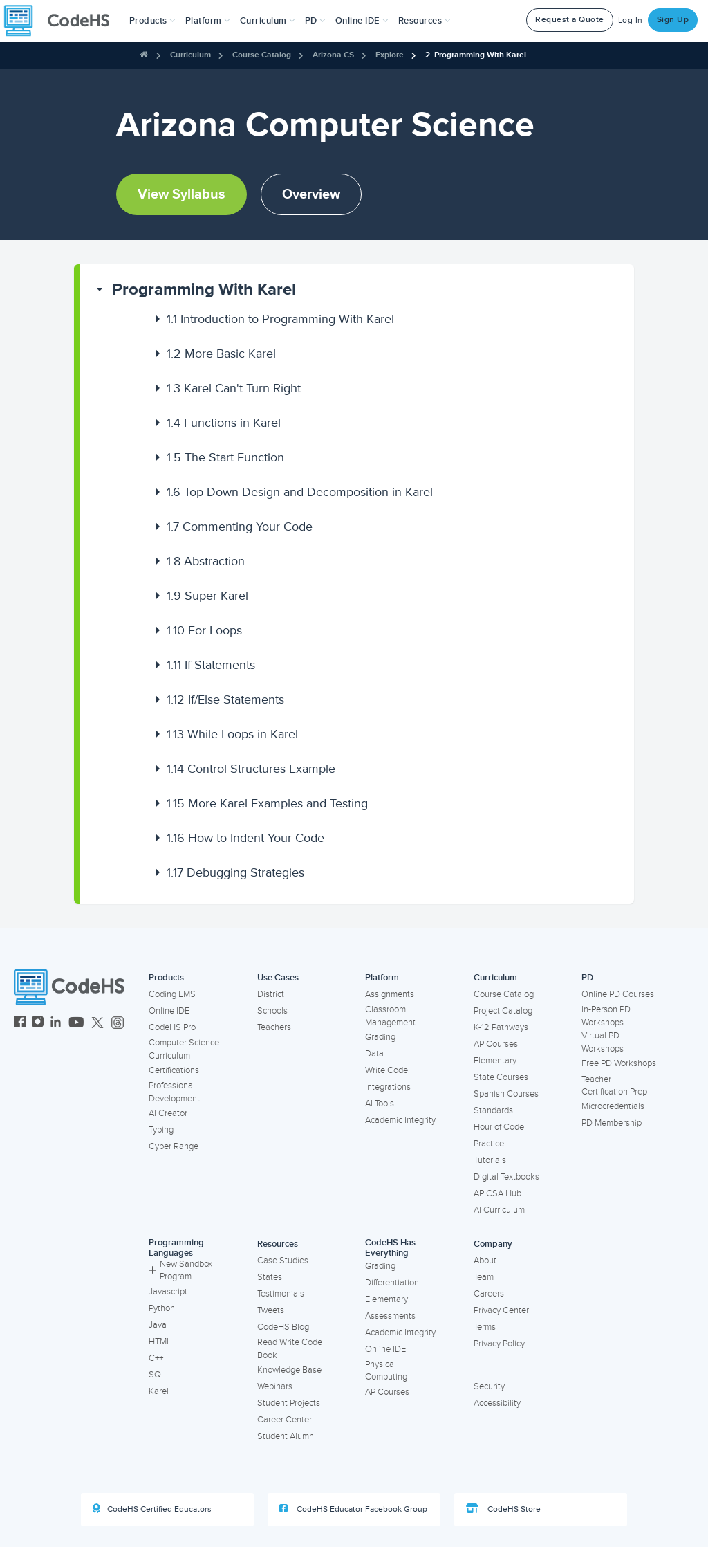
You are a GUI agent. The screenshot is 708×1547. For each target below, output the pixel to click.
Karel (159, 1391)
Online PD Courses (617, 994)
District (270, 994)
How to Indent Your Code (245, 837)
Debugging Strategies (235, 872)
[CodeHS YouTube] (76, 1024)
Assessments (390, 1315)
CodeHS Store (503, 1508)
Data (374, 1053)
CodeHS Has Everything (390, 1248)
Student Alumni (286, 1436)
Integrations (388, 1086)
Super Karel (207, 595)
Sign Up (673, 20)
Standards (493, 1110)
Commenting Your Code (240, 526)
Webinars (274, 1386)
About (485, 1260)
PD (587, 977)
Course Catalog (261, 55)
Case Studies (282, 1260)
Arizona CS (333, 55)
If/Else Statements (225, 699)
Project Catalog (503, 1010)
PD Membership (611, 1122)
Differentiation (392, 1282)
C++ (156, 1358)
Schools (272, 1010)
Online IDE (169, 1010)
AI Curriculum (499, 1210)
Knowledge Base (289, 1369)
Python (162, 1308)
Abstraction (206, 561)
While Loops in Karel (232, 734)
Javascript (168, 1291)
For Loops (204, 630)
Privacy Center (501, 1310)
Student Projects (288, 1403)
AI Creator (168, 1113)
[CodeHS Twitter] (97, 1024)
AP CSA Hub (497, 1193)
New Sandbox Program (180, 1270)
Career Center (284, 1419)
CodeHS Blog (283, 1327)
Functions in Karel (224, 422)
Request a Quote (569, 20)
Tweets (270, 1310)
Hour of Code (499, 1127)
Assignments (389, 994)
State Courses (501, 1077)
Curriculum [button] (267, 20)
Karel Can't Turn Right (234, 388)
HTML (160, 1341)
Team (484, 1277)
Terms (485, 1327)
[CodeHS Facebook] (20, 1024)
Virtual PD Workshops (602, 1042)
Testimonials (280, 1293)
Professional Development (174, 1092)
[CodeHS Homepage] (62, 21)
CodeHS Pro (172, 1027)
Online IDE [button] (362, 20)
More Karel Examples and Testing (267, 803)
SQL (157, 1374)
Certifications (174, 1070)
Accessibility (497, 1403)
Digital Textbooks (506, 1176)
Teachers (274, 1027)
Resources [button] (424, 20)
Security (489, 1386)
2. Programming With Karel (475, 55)
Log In (630, 20)
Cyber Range (173, 1146)
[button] (152, 21)
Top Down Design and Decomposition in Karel (300, 492)
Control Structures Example (251, 768)
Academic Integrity (400, 1120)
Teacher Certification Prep (614, 1086)
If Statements (211, 664)
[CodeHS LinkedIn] (56, 1024)
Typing (161, 1129)
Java (158, 1324)
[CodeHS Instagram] (38, 1024)
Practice (489, 1143)
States (269, 1277)
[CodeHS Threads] (117, 1024)
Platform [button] (207, 20)
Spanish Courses (506, 1093)
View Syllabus (181, 194)
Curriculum (190, 55)
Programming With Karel (204, 290)
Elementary (495, 1060)
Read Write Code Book (289, 1349)
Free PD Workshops (618, 1063)
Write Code (386, 1070)
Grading (380, 1037)
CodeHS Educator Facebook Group (353, 1508)
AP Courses (496, 1044)
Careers (489, 1293)
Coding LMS (172, 994)
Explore (389, 55)
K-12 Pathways (501, 1027)
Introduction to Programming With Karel (280, 319)
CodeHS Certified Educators (152, 1508)
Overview (311, 194)
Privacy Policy (499, 1343)
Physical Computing (386, 1371)
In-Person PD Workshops (606, 1016)
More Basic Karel (221, 353)
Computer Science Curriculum (184, 1049)
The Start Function (225, 457)
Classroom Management (390, 1016)
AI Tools (379, 1103)
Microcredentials (612, 1106)
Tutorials (490, 1160)
